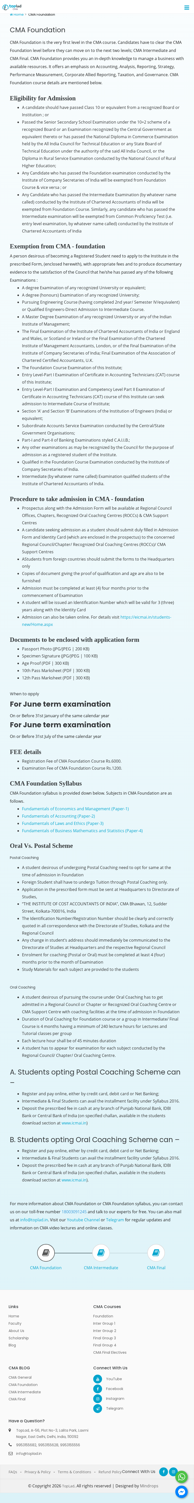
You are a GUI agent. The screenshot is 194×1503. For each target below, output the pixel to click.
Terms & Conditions (74, 1471)
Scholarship (19, 1338)
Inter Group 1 (104, 1323)
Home (19, 14)
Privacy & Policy (38, 1471)
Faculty (15, 1323)
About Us (16, 1330)
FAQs (13, 1471)
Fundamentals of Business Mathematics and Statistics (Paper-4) (82, 830)
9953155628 (48, 1445)
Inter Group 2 (104, 1330)
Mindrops (149, 1486)
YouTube (110, 1378)
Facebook (110, 1388)
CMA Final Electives (110, 1352)
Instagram (110, 1398)
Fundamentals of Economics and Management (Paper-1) (75, 809)
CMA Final (156, 1267)
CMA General (20, 1377)
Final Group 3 (104, 1338)
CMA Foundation (46, 1267)
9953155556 (70, 1445)
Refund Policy (110, 1471)
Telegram (115, 1220)
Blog (12, 1345)
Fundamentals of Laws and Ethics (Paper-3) (63, 823)
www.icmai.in (74, 1123)
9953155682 (26, 1445)
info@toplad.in (34, 1220)
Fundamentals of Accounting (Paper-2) (58, 816)
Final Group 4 (104, 1345)
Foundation (103, 1316)
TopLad (68, 1486)
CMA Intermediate (101, 1267)
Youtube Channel (83, 1220)
